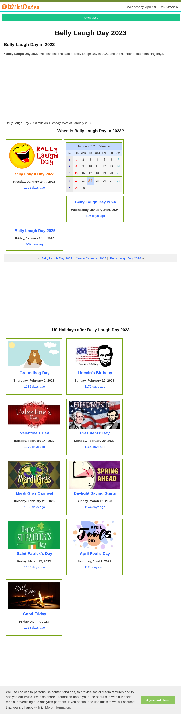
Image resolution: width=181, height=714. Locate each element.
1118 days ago (34, 627)
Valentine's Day (34, 433)
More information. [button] (58, 707)
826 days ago (95, 216)
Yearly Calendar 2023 (91, 258)
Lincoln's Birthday (95, 373)
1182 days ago (34, 386)
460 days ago (34, 244)
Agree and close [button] (157, 700)
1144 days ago (95, 507)
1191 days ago (34, 187)
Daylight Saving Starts (95, 493)
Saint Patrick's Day (34, 553)
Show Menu (91, 17)
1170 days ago (34, 446)
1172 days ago (95, 386)
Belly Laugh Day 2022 (56, 258)
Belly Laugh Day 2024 (95, 202)
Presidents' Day (95, 433)
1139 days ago (34, 567)
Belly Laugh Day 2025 (35, 230)
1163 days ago (34, 507)
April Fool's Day (95, 553)
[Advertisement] (90, 89)
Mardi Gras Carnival (34, 493)
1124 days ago (95, 567)
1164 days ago (95, 446)
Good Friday (34, 614)
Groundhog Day (35, 373)
